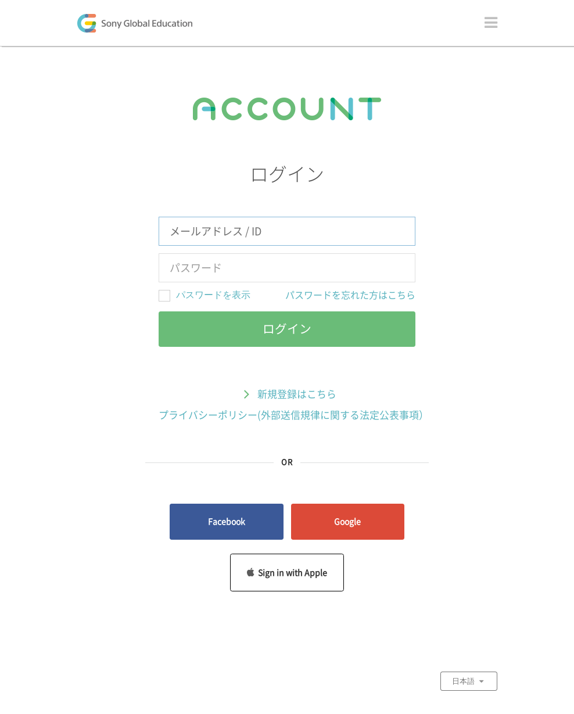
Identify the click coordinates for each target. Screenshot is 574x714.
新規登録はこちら (287, 395)
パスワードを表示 (213, 295)
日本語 (469, 681)
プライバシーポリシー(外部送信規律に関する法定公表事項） (294, 415)
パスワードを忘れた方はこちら (350, 295)
